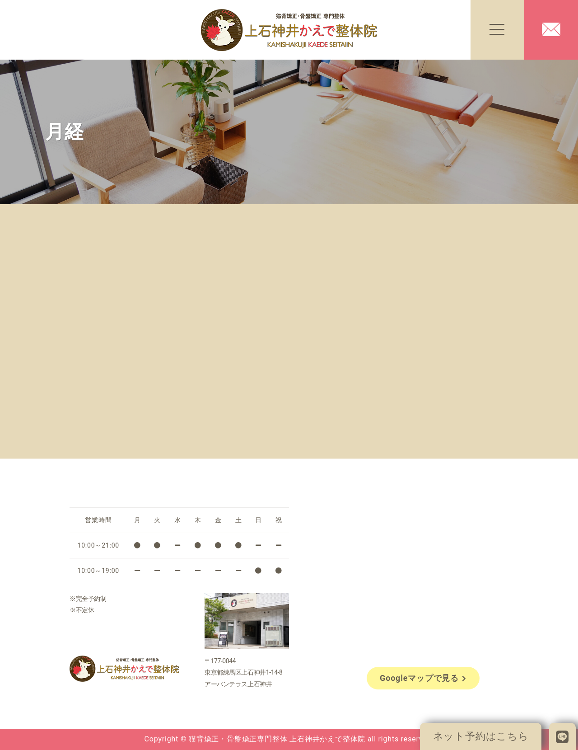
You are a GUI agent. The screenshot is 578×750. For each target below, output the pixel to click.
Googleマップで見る (423, 678)
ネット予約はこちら (481, 736)
